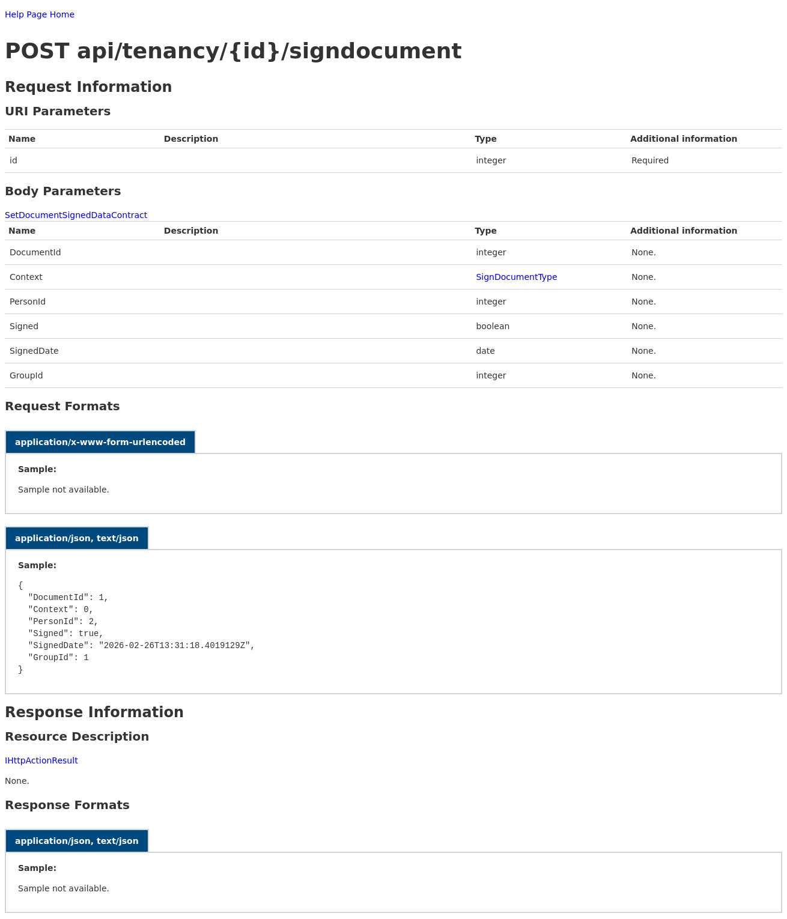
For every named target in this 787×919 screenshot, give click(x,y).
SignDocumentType (516, 277)
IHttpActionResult (41, 760)
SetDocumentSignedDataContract (76, 215)
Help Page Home (39, 14)
